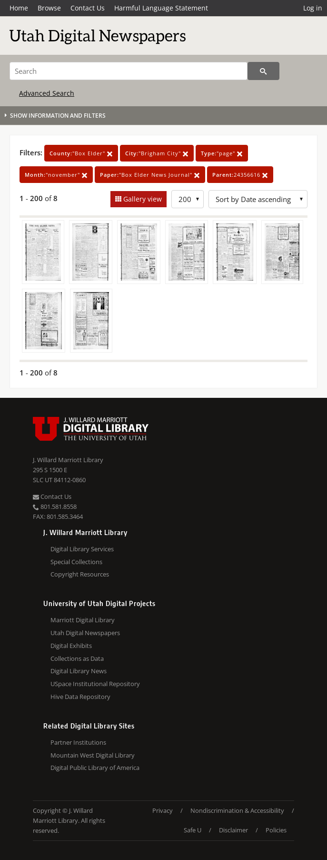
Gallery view (141, 198)
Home (19, 7)
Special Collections (76, 561)
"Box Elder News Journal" (150, 174)
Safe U (192, 830)
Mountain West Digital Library (92, 755)
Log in (312, 7)
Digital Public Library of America (94, 767)
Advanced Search (46, 93)
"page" (222, 153)
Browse (49, 7)
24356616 (240, 174)
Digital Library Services (82, 549)
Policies (276, 830)
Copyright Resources (79, 574)
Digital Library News (78, 671)
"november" (56, 174)
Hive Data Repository (80, 696)
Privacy (162, 810)
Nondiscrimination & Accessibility (237, 810)
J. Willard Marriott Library (68, 459)
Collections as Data (77, 658)
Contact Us (87, 7)
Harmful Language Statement (161, 7)
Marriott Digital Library (82, 620)
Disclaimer (233, 830)
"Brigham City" (156, 153)
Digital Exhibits (71, 645)
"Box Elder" (81, 153)
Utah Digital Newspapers (85, 632)
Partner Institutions (78, 742)
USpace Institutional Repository (95, 683)
